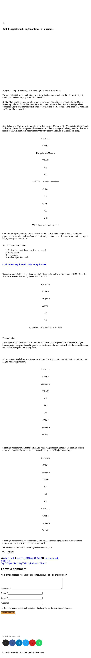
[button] (45, 22)
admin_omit (8, 558)
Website (4, 605)
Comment (6, 590)
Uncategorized (51, 558)
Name (4, 595)
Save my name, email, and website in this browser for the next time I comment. (38, 610)
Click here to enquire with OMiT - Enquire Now (24, 264)
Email (4, 600)
